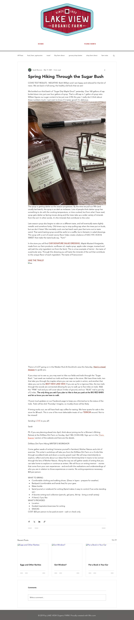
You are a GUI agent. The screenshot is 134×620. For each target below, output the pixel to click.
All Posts (20, 55)
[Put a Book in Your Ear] (101, 552)
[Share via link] (45, 522)
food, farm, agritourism (34, 55)
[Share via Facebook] (29, 522)
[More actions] (104, 70)
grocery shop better (75, 55)
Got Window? (60, 565)
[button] (114, 55)
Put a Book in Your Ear (98, 565)
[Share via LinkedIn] (39, 522)
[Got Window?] (67, 552)
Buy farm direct (59, 55)
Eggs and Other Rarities (30, 565)
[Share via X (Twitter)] (34, 522)
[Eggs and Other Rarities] (33, 552)
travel (48, 55)
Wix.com (92, 615)
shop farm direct (91, 55)
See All (114, 540)
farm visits (105, 55)
